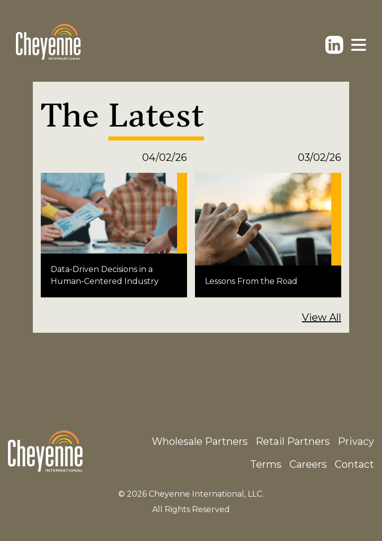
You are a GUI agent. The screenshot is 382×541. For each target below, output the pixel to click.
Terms (266, 464)
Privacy (356, 441)
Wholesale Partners (200, 441)
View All (321, 317)
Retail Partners (293, 441)
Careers (308, 464)
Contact (354, 464)
